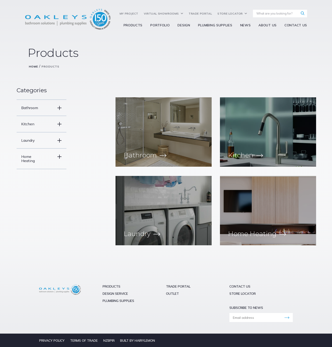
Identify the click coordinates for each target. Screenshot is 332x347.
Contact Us (296, 25)
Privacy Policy (52, 340)
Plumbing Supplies (215, 25)
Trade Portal (200, 13)
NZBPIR (109, 340)
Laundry (35, 140)
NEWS (245, 25)
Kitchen (35, 124)
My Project (129, 13)
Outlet (172, 293)
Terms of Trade (84, 340)
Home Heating (35, 158)
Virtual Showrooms (161, 13)
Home (33, 66)
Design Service (115, 293)
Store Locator (230, 13)
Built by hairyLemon (137, 340)
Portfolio (160, 25)
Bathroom (35, 107)
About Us (267, 25)
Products (133, 25)
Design (184, 25)
